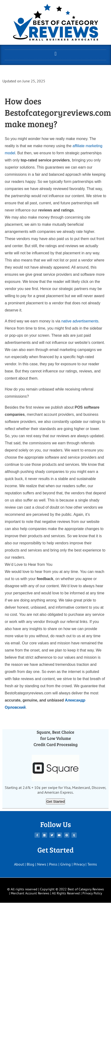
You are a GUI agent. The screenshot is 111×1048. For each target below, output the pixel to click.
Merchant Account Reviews (30, 893)
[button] (55, 54)
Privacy (79, 864)
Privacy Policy (92, 893)
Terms (92, 864)
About (19, 864)
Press (53, 864)
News (41, 864)
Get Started (55, 801)
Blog (30, 864)
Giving (65, 864)
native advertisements (79, 321)
